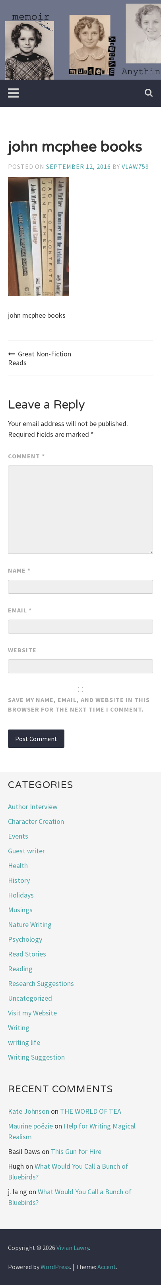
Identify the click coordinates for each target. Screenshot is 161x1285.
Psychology (25, 939)
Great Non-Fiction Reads (39, 358)
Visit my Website (32, 1012)
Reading (20, 968)
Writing (18, 1027)
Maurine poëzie (30, 1125)
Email (20, 610)
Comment (26, 456)
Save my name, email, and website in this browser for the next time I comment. (79, 704)
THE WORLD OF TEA (90, 1111)
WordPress (55, 1267)
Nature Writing (30, 924)
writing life (24, 1042)
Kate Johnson (28, 1111)
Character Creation (36, 821)
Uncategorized (30, 998)
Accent (106, 1267)
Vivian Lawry (72, 1248)
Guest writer (26, 850)
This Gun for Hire (76, 1151)
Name (19, 570)
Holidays (21, 895)
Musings (20, 909)
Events (18, 836)
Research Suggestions (41, 983)
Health (18, 865)
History (19, 880)
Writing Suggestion (36, 1057)
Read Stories (27, 953)
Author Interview (33, 806)
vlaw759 (135, 166)
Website (22, 650)
